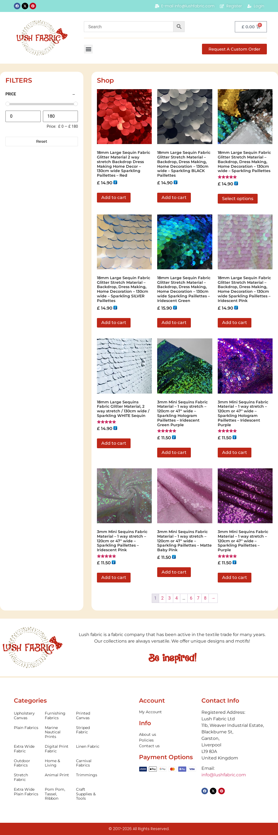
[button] (88, 49)
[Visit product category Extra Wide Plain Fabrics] (26, 791)
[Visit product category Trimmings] (89, 775)
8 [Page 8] (205, 598)
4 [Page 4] (176, 598)
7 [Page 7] (198, 598)
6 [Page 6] (191, 598)
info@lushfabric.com (223, 774)
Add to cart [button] (113, 197)
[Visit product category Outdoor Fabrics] (26, 763)
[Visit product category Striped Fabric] (89, 730)
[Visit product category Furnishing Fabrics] (57, 715)
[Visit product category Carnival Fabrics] (89, 763)
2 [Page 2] (162, 598)
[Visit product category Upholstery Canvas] (26, 715)
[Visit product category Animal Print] (57, 775)
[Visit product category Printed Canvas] (89, 715)
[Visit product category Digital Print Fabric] (57, 748)
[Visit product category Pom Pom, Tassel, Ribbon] (57, 794)
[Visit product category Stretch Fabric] (26, 777)
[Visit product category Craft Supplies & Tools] (89, 794)
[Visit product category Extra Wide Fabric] (26, 748)
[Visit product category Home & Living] (57, 763)
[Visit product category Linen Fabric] (89, 746)
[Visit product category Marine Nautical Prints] (57, 732)
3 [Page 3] (169, 598)
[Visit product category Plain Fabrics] (26, 728)
